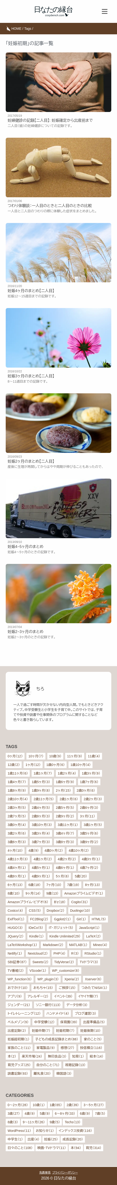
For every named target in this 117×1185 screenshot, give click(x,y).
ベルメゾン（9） (18, 1022)
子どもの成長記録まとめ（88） (56, 1039)
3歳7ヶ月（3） (41, 842)
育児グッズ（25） (19, 1065)
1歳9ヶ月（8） (41, 790)
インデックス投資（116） (75, 1131)
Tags (27, 28)
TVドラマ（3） (89, 962)
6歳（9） (85, 1113)
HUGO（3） (15, 928)
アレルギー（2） (38, 996)
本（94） (76, 1148)
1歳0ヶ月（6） (55, 765)
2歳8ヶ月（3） (41, 816)
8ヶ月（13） (92, 885)
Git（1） (81, 919)
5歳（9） (45, 1113)
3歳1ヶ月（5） (93, 825)
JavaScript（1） (89, 928)
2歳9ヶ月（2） (65, 816)
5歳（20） (81, 876)
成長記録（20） (73, 1139)
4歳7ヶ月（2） (89, 868)
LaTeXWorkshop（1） (22, 945)
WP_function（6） (20, 979)
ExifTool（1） (16, 919)
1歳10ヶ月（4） (80, 765)
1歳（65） (56, 1105)
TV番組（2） (16, 970)
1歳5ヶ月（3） (41, 782)
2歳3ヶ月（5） (17, 808)
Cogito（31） (79, 902)
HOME (16, 28)
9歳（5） (55, 1122)
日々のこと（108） (20, 1148)
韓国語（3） (64, 1073)
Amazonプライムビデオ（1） (83, 893)
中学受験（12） (44, 1022)
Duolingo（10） (80, 910)
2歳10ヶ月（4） (18, 799)
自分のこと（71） (47, 1065)
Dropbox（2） (55, 910)
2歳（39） (73, 1105)
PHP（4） (60, 953)
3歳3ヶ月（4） (41, 833)
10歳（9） (55, 756)
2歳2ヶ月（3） (93, 799)
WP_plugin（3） (48, 979)
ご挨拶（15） (67, 988)
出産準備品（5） (94, 1022)
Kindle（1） (36, 936)
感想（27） (67, 1048)
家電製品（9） (45, 1048)
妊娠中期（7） (41, 1031)
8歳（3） (13, 1122)
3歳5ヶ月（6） (89, 833)
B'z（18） (60, 902)
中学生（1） (15, 1139)
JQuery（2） (16, 936)
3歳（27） (14, 1113)
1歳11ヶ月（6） (18, 773)
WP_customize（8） (65, 970)
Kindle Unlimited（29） (65, 936)
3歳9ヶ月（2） (89, 842)
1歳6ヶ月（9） (65, 782)
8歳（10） (14, 893)
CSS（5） (35, 910)
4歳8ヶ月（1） (17, 876)
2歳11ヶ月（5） (44, 799)
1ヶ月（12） (32, 765)
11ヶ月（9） (74, 756)
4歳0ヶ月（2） (53, 850)
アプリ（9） (15, 996)
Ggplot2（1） (62, 919)
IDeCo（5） (36, 928)
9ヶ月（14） (32, 893)
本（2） (12, 1056)
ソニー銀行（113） (48, 1005)
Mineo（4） (100, 945)
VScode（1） (37, 970)
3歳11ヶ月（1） (68, 825)
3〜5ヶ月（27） (93, 1105)
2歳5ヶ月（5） (65, 808)
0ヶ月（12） (15, 756)
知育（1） (78, 1056)
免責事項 (44, 1172)
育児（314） (93, 1148)
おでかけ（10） (18, 988)
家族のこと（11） (19, 1048)
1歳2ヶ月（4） (67, 773)
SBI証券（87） (17, 962)
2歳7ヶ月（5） (17, 816)
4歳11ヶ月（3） (18, 859)
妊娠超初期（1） (18, 1039)
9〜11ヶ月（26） (34, 1122)
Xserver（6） (93, 979)
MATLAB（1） (78, 945)
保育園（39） (69, 1022)
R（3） (75, 953)
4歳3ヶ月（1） (91, 859)
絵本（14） (96, 1056)
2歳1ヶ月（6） (68, 799)
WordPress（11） (19, 1131)
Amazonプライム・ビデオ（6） (28, 902)
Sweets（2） (40, 962)
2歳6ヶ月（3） (89, 808)
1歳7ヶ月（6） (89, 782)
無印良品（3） (57, 1056)
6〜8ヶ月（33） (65, 1113)
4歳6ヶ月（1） (65, 868)
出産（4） (33, 1139)
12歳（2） (14, 765)
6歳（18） (34, 885)
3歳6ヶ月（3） (17, 842)
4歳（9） (33, 850)
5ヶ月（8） (62, 876)
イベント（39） (63, 996)
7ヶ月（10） (53, 885)
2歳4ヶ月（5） (41, 808)
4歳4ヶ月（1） (17, 868)
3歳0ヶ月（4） (17, 825)
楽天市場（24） (32, 1056)
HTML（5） (99, 919)
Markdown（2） (53, 945)
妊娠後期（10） (90, 1031)
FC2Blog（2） (39, 919)
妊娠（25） (51, 1139)
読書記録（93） (18, 1073)
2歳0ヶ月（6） (86, 790)
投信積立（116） (91, 1048)
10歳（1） (39, 1105)
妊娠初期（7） (65, 1031)
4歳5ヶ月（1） (41, 868)
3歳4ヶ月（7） (65, 833)
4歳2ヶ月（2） (67, 859)
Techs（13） (72, 1122)
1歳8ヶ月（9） (17, 790)
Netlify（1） (15, 953)
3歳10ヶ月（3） (42, 825)
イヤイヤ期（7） (88, 996)
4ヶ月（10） (15, 850)
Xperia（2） (71, 979)
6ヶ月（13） (15, 885)
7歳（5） (100, 1113)
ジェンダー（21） (19, 1005)
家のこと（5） (93, 1039)
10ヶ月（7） (35, 756)
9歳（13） (52, 893)
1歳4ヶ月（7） (17, 782)
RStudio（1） (93, 953)
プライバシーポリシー (65, 1172)
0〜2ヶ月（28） (18, 1105)
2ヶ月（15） (63, 790)
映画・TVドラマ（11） (51, 1148)
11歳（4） (94, 756)
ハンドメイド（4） (57, 1013)
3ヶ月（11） (87, 816)
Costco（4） (15, 910)
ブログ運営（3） (85, 1013)
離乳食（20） (42, 1073)
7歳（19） (73, 885)
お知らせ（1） (45, 1131)
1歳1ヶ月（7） (43, 773)
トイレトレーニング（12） (24, 1013)
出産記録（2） (17, 1031)
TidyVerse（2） (64, 962)
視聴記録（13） (75, 1065)
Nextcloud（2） (38, 953)
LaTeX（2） (93, 936)
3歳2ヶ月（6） (17, 833)
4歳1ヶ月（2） (43, 859)
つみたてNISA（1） (94, 988)
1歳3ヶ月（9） (91, 773)
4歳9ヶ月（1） (41, 876)
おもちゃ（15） (43, 988)
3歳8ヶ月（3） (65, 842)
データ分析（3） (77, 1005)
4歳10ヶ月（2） (78, 850)
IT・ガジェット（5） (61, 928)
